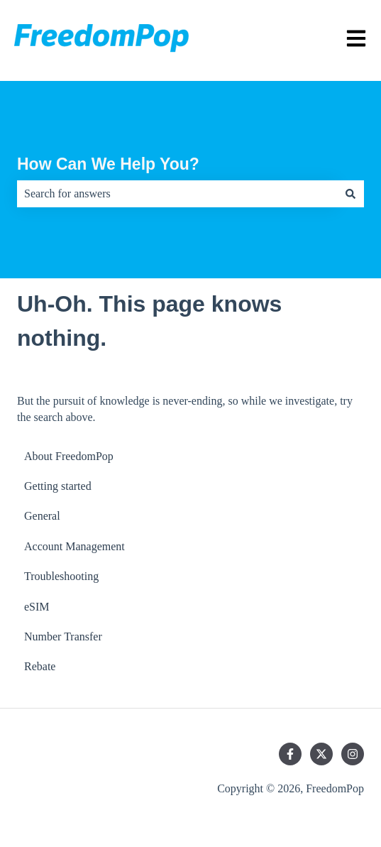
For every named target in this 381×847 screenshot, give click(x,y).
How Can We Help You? (108, 164)
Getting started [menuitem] (58, 486)
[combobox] (177, 193)
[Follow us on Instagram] (352, 754)
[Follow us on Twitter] (321, 754)
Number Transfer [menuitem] (63, 636)
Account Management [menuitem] (74, 546)
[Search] (350, 193)
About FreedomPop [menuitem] (69, 456)
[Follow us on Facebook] (290, 754)
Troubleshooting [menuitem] (61, 576)
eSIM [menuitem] (37, 607)
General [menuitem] (42, 516)
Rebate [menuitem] (39, 666)
